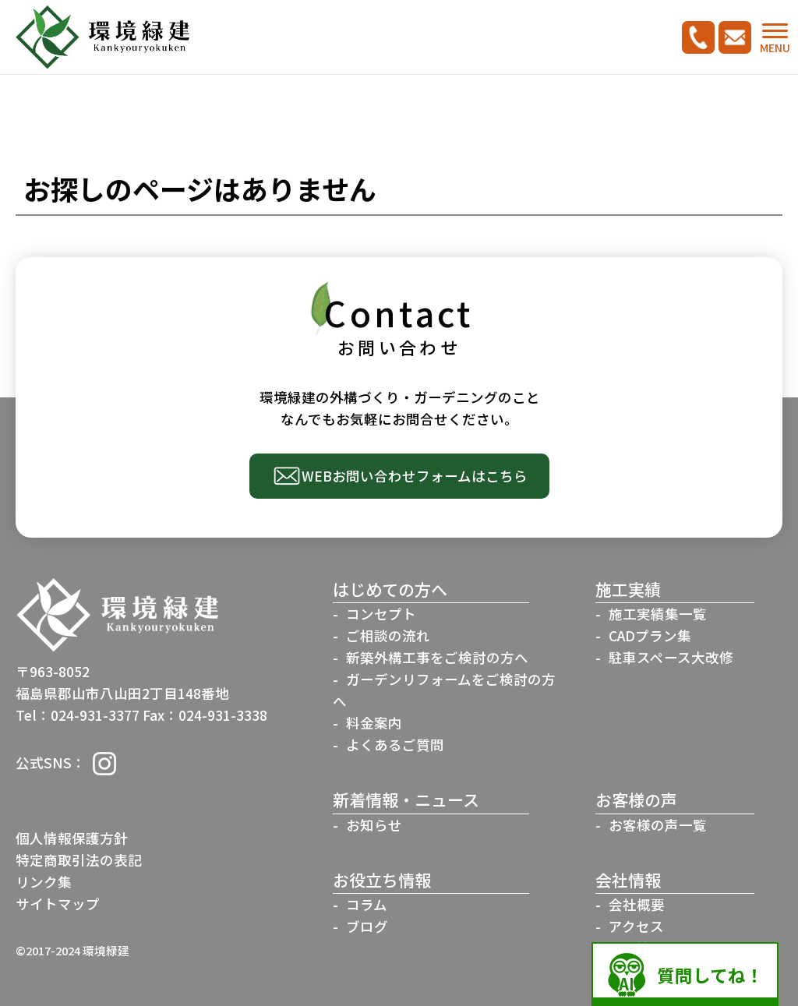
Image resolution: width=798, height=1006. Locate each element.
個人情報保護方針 (72, 838)
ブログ (367, 926)
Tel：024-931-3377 (77, 715)
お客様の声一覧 (658, 825)
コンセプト (381, 613)
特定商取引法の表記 (79, 860)
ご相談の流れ (388, 635)
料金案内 (374, 722)
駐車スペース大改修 (671, 657)
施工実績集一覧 (658, 613)
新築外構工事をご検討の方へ (437, 657)
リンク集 (44, 881)
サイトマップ (58, 903)
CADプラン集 (650, 635)
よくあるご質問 (395, 744)
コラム (366, 904)
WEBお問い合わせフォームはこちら (415, 475)
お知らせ (374, 825)
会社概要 (637, 904)
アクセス (636, 926)
